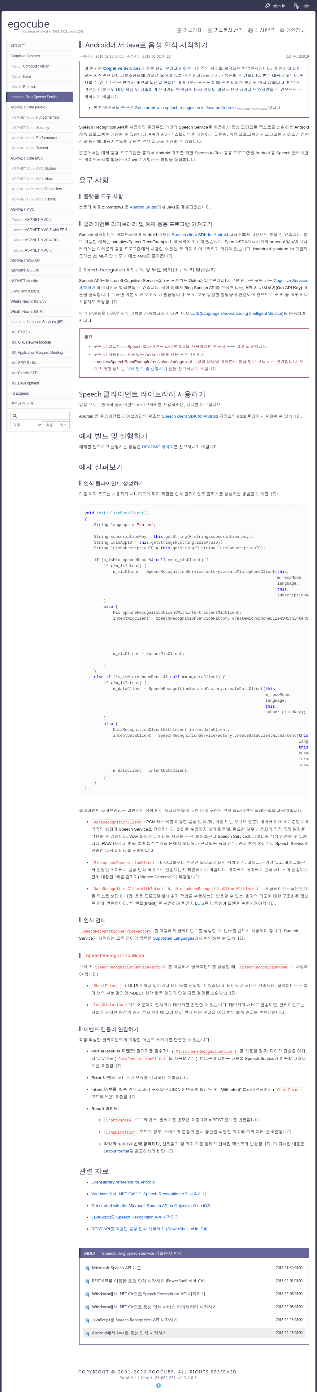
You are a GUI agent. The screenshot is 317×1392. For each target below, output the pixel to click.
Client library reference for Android (123, 1177)
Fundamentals (35, 117)
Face (21, 76)
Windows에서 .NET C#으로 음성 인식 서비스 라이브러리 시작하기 (154, 1302)
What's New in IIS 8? (27, 312)
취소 (63, 425)
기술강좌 (192, 30)
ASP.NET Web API (25, 260)
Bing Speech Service (35, 97)
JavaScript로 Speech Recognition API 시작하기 (135, 1212)
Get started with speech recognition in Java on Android (185, 107)
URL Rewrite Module (31, 342)
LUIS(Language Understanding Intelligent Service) (237, 313)
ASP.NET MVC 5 (31, 219)
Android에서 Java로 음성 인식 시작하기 (129, 1328)
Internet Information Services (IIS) (37, 322)
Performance (34, 138)
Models (34, 168)
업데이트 (18, 46)
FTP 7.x (21, 332)
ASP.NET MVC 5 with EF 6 (39, 230)
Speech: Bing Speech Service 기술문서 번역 (142, 1248)
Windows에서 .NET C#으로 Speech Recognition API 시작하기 (148, 1189)
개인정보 (295, 30)
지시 (190, 404)
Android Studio (143, 207)
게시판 (264, 30)
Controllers (37, 189)
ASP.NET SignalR (25, 271)
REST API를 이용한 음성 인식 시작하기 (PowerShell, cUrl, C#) (149, 1224)
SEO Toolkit (24, 363)
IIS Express (20, 393)
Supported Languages (173, 937)
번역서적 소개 (22, 404)
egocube (29, 23)
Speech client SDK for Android (200, 234)
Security (30, 127)
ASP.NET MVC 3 (31, 250)
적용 (49, 425)
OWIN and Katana (25, 291)
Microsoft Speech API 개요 (116, 1263)
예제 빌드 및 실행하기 (146, 369)
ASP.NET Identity (24, 281)
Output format (116, 1146)
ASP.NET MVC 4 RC (35, 240)
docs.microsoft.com (252, 109)
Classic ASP (24, 373)
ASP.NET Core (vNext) (28, 107)
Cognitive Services (25, 56)
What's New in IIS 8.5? (28, 301)
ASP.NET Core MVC (27, 158)
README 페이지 (158, 447)
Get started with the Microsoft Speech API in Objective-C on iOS (150, 1201)
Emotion (24, 87)
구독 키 (234, 346)
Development (25, 383)
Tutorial (30, 148)
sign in (274, 6)
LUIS (199, 902)
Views (33, 179)
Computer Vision (30, 66)
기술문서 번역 (228, 30)
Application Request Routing (37, 352)
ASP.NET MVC (22, 209)
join (301, 6)
